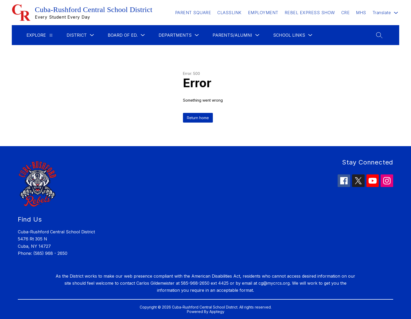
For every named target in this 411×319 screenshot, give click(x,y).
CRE (345, 12)
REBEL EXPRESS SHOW (310, 12)
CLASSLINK (229, 12)
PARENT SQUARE (193, 12)
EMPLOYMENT (263, 12)
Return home (198, 118)
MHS (361, 12)
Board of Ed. (123, 35)
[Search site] (379, 35)
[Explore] (51, 35)
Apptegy (216, 311)
